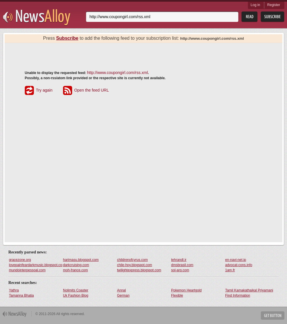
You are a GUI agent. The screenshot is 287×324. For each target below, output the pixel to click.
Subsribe (272, 17)
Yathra (14, 290)
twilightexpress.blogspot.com (139, 270)
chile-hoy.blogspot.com (134, 265)
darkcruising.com (76, 265)
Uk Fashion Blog (75, 295)
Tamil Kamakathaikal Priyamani (249, 290)
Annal (121, 290)
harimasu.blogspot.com (81, 260)
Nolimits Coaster (75, 290)
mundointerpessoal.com (27, 270)
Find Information (237, 295)
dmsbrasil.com (182, 265)
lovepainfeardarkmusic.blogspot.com (35, 265)
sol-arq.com (180, 270)
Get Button (272, 315)
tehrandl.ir (178, 260)
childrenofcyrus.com (132, 260)
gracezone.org (20, 260)
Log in (255, 5)
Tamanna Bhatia (21, 295)
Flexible (177, 295)
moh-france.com (75, 270)
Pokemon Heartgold (186, 290)
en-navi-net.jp (235, 260)
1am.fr (230, 270)
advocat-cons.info (238, 265)
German (123, 295)
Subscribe (67, 38)
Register (273, 5)
